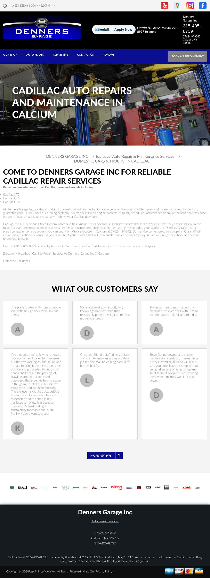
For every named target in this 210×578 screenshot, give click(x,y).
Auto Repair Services (105, 521)
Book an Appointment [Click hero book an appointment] (187, 56)
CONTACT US (85, 54)
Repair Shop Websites (42, 571)
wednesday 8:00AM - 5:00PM (31, 5)
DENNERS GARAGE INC (67, 156)
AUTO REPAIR (34, 54)
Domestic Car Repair (16, 261)
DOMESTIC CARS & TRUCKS (99, 161)
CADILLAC (140, 161)
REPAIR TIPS (60, 54)
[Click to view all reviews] (105, 455)
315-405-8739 (192, 28)
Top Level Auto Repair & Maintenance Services (135, 156)
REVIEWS (108, 54)
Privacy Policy (103, 571)
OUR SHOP (10, 54)
